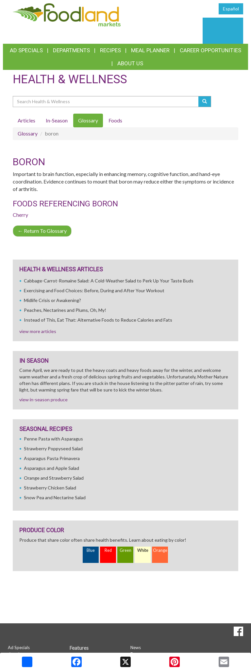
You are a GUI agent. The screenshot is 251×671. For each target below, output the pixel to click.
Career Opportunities (210, 50)
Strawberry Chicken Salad (50, 487)
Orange (160, 550)
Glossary (28, 133)
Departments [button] (71, 50)
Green (125, 550)
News (135, 647)
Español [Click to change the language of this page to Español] (231, 8)
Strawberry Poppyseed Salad (53, 448)
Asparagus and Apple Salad (51, 468)
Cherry (20, 215)
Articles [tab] (26, 120)
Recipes (110, 50)
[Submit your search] (204, 101)
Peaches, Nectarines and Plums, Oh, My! (65, 310)
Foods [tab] (115, 120)
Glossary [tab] (88, 120)
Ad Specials (26, 50)
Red (108, 550)
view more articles (37, 331)
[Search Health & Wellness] (106, 101)
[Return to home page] (67, 14)
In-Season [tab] (57, 120)
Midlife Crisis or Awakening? (52, 300)
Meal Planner (150, 50)
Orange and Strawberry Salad (54, 478)
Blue (91, 550)
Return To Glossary (42, 231)
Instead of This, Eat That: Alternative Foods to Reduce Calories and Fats (98, 320)
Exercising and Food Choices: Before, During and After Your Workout (94, 290)
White (142, 550)
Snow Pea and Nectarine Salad (55, 497)
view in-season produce (43, 399)
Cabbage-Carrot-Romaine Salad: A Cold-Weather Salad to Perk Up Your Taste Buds (108, 280)
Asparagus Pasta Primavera (52, 458)
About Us (130, 63)
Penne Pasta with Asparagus (53, 438)
